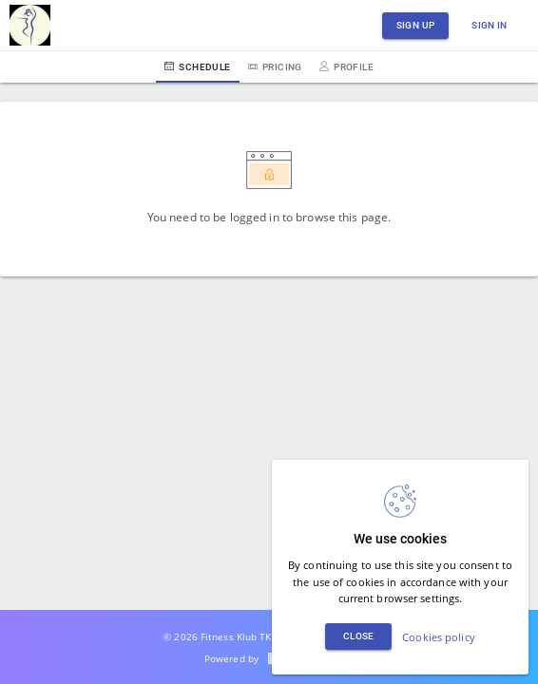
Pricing (275, 67)
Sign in (489, 25)
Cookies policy (438, 637)
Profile (346, 67)
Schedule (197, 67)
